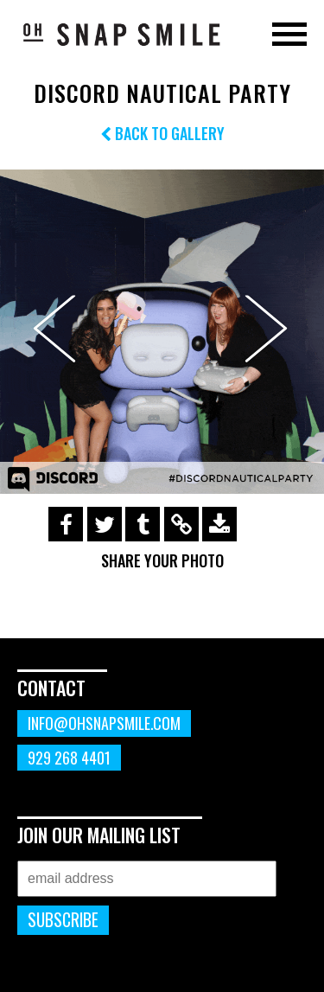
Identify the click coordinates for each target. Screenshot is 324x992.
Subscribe (63, 919)
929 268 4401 (69, 757)
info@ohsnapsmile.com (104, 723)
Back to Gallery (162, 133)
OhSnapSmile (121, 34)
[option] (162, 332)
